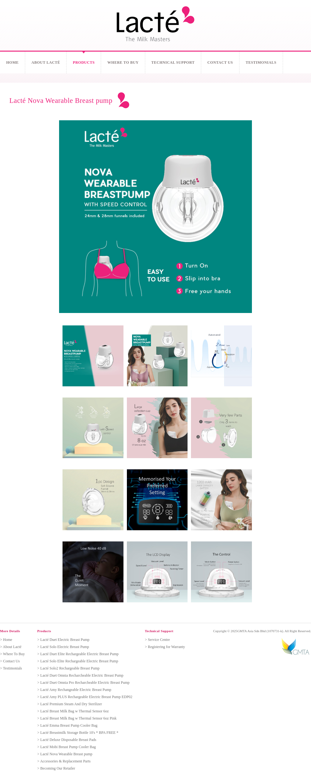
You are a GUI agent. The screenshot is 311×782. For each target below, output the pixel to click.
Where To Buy (122, 62)
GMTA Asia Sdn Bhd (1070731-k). (260, 631)
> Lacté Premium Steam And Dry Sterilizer (69, 704)
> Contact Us (10, 661)
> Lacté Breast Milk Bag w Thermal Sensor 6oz (73, 711)
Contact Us (220, 62)
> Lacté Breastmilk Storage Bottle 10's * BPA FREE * (77, 732)
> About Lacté (10, 647)
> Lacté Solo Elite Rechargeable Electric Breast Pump (77, 661)
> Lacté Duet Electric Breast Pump (63, 639)
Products (84, 62)
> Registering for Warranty (165, 647)
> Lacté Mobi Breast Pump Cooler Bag (66, 747)
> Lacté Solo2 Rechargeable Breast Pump (68, 668)
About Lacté (45, 62)
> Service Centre (157, 639)
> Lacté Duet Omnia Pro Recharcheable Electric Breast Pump (83, 682)
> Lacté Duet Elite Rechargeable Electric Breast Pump (77, 654)
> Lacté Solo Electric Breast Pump (63, 647)
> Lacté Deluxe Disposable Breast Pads (66, 740)
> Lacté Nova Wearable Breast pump (64, 754)
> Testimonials (11, 668)
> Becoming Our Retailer (56, 768)
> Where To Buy (12, 654)
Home (12, 62)
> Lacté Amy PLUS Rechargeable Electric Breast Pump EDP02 (84, 697)
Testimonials (261, 62)
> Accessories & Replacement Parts (64, 761)
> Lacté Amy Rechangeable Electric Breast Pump (74, 690)
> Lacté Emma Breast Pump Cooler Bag (67, 725)
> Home (6, 639)
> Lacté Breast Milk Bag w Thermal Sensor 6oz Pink (77, 718)
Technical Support (173, 62)
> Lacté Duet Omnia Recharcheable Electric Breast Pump (80, 675)
